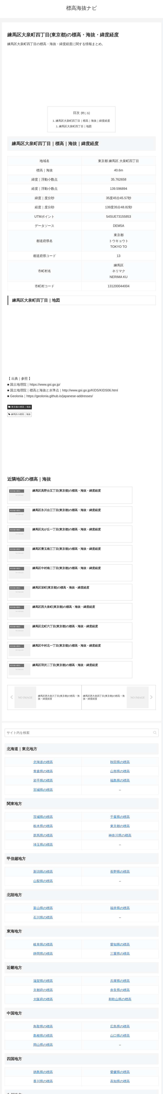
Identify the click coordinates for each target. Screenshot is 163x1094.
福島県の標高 (120, 687)
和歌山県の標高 (120, 905)
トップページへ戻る (67, 1082)
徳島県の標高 (43, 978)
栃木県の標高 (43, 732)
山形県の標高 (120, 678)
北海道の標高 (43, 668)
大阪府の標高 (43, 905)
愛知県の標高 (120, 851)
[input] (82, 639)
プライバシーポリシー (94, 1082)
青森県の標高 (43, 678)
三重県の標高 (120, 860)
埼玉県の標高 (43, 751)
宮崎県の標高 (120, 1024)
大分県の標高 (120, 1015)
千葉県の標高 (120, 723)
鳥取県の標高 (43, 933)
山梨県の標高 (43, 787)
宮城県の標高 (43, 696)
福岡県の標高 (43, 1015)
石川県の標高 (43, 824)
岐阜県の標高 (43, 851)
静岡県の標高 (43, 860)
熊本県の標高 (43, 1042)
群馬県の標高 (43, 742)
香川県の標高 (43, 987)
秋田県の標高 (120, 668)
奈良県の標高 (120, 896)
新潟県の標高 (43, 778)
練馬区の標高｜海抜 (19, 415)
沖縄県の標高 (120, 1042)
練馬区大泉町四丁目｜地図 (75, 126)
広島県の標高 (120, 933)
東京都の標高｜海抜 (19, 408)
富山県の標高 (43, 814)
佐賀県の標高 (43, 1024)
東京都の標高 (120, 732)
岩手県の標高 (43, 687)
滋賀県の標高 (43, 887)
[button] (155, 639)
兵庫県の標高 (120, 887)
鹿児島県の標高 (120, 1033)
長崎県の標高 (43, 1033)
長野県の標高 (120, 778)
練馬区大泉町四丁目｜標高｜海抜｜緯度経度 (83, 121)
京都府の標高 (43, 896)
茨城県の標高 (43, 723)
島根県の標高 (43, 942)
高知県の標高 (120, 987)
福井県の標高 (120, 814)
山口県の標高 (120, 942)
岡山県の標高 (43, 951)
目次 (76, 113)
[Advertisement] (81, 76)
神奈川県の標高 (120, 742)
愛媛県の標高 (120, 978)
